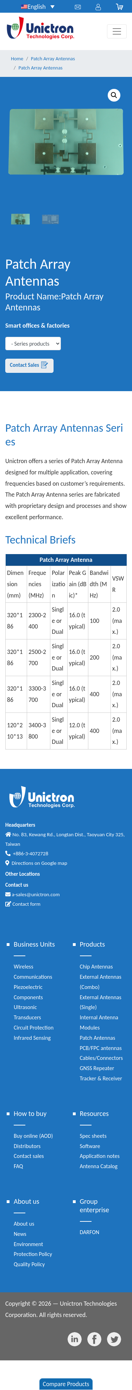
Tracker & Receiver (101, 1078)
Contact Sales (29, 365)
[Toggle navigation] (117, 31)
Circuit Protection (34, 1027)
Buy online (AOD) (33, 1136)
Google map (54, 863)
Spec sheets (93, 1136)
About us (24, 1223)
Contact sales (29, 1156)
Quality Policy (29, 1264)
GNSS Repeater (97, 1068)
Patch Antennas (97, 1037)
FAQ (18, 1166)
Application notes (100, 1156)
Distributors (27, 1146)
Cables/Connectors (101, 1058)
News (20, 1234)
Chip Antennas (96, 966)
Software (90, 1146)
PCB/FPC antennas (101, 1048)
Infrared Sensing (32, 1037)
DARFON (90, 1232)
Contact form (22, 904)
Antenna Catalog (99, 1166)
